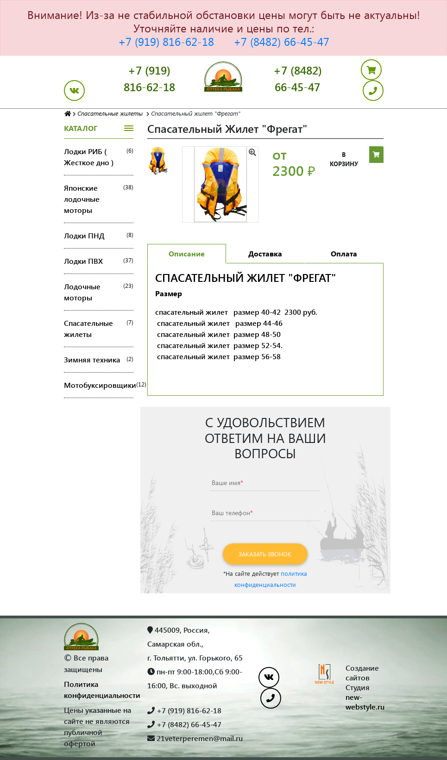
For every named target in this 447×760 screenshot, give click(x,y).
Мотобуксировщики (98, 385)
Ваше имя (227, 482)
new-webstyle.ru (365, 701)
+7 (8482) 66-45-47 (281, 41)
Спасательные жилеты (98, 329)
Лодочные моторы (98, 292)
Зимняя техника (98, 359)
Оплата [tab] (344, 253)
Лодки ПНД (98, 235)
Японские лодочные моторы (98, 199)
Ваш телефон (232, 512)
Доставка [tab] (265, 253)
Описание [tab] (187, 253)
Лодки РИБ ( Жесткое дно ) (98, 157)
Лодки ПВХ (98, 261)
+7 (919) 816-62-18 (166, 41)
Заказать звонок (265, 554)
